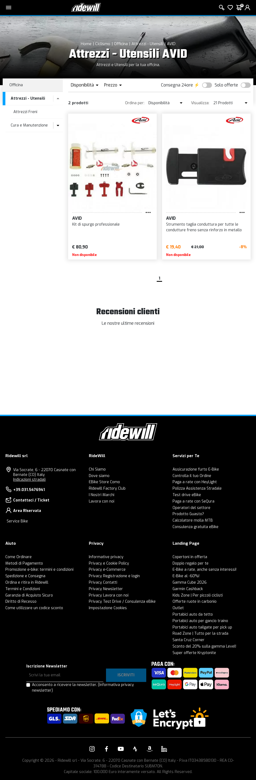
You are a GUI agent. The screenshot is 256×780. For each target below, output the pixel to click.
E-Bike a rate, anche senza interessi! (204, 569)
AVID (171, 43)
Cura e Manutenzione (29, 125)
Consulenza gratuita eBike (195, 526)
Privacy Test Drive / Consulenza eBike (122, 601)
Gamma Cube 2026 (190, 582)
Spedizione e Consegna (25, 576)
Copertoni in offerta (190, 556)
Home (86, 43)
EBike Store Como (104, 482)
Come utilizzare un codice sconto (34, 608)
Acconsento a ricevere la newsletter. (83, 687)
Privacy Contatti (103, 582)
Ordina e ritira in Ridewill (26, 582)
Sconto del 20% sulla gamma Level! (204, 646)
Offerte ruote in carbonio (195, 601)
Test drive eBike (187, 494)
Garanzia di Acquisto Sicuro (29, 595)
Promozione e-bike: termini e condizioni (39, 569)
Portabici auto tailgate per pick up (202, 627)
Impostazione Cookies (108, 608)
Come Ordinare (18, 556)
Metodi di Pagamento (24, 563)
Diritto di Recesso (20, 601)
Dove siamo (99, 475)
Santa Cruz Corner (188, 639)
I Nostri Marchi (101, 494)
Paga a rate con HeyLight (195, 482)
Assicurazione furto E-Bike (196, 469)
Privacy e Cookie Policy (109, 563)
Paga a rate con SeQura (193, 501)
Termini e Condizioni (22, 588)
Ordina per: (134, 103)
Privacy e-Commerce (107, 569)
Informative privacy (106, 556)
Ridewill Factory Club (107, 488)
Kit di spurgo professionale (96, 224)
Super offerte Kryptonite (194, 652)
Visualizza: (200, 103)
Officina (121, 43)
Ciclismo (102, 43)
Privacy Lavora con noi (109, 595)
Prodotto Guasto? (188, 514)
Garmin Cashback (188, 588)
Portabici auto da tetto (193, 614)
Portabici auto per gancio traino (200, 620)
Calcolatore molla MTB (193, 520)
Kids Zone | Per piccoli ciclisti (198, 595)
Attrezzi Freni (25, 111)
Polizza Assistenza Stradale (197, 488)
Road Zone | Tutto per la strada (200, 633)
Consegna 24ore (177, 85)
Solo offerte (226, 85)
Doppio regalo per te (191, 563)
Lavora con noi (101, 501)
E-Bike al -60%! (186, 576)
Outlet (178, 608)
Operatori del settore (191, 507)
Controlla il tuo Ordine (192, 475)
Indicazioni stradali (29, 479)
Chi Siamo (97, 469)
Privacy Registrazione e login (114, 576)
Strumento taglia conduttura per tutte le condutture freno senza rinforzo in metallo (204, 227)
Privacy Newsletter (106, 588)
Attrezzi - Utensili (147, 43)
